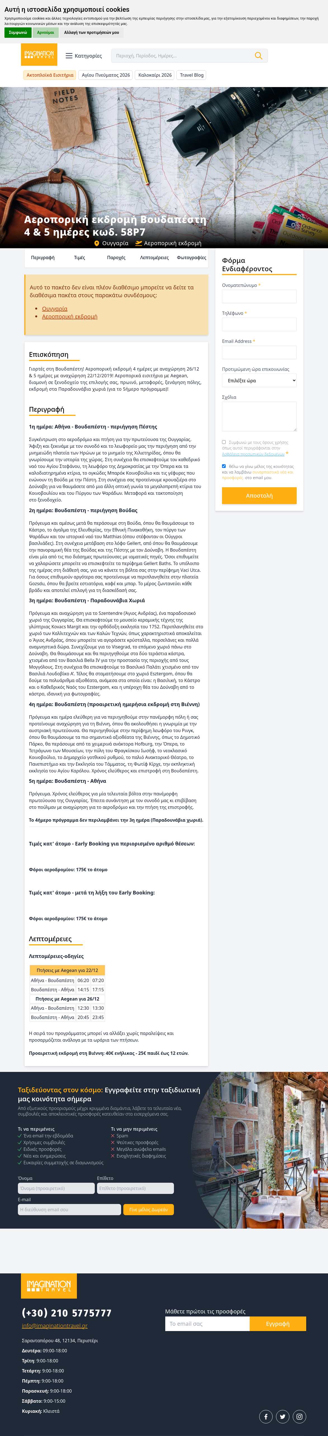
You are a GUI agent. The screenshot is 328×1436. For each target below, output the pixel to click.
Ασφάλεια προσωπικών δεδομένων (253, 454)
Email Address (238, 341)
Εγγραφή (278, 1323)
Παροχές (116, 257)
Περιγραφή (43, 257)
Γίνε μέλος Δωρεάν (148, 1210)
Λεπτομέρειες (154, 257)
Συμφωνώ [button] (18, 32)
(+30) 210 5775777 (67, 1313)
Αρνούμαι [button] (45, 32)
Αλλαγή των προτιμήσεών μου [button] (91, 32)
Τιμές (79, 257)
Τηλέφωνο (234, 313)
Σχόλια (229, 397)
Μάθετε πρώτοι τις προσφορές (205, 1311)
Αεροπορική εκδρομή (168, 243)
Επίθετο (105, 1178)
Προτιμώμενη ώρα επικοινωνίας (255, 369)
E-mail (24, 1199)
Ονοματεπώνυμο (241, 285)
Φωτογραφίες (191, 257)
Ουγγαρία (111, 243)
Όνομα (25, 1178)
